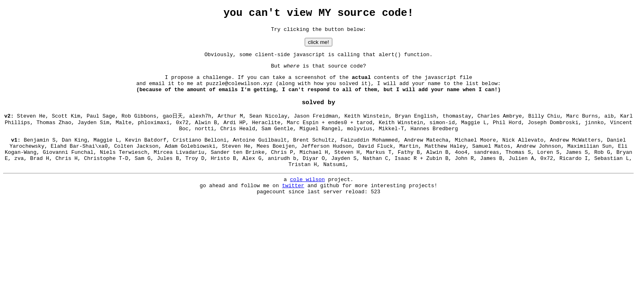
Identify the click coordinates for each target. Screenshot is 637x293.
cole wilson (307, 199)
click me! (318, 46)
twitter (293, 207)
